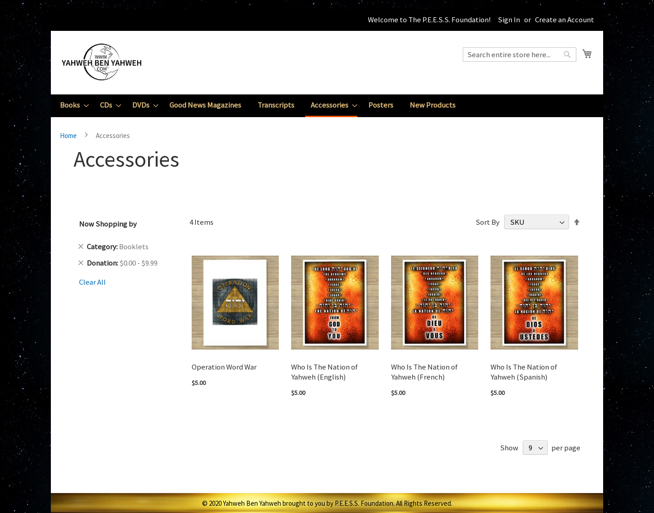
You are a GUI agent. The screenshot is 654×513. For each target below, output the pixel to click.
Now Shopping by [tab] (108, 224)
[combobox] (519, 54)
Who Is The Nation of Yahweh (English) (324, 372)
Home (69, 135)
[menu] (327, 105)
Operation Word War (224, 367)
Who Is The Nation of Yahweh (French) (424, 372)
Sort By (488, 222)
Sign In (509, 20)
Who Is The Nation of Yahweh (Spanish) (523, 372)
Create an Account (564, 20)
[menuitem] (71, 105)
